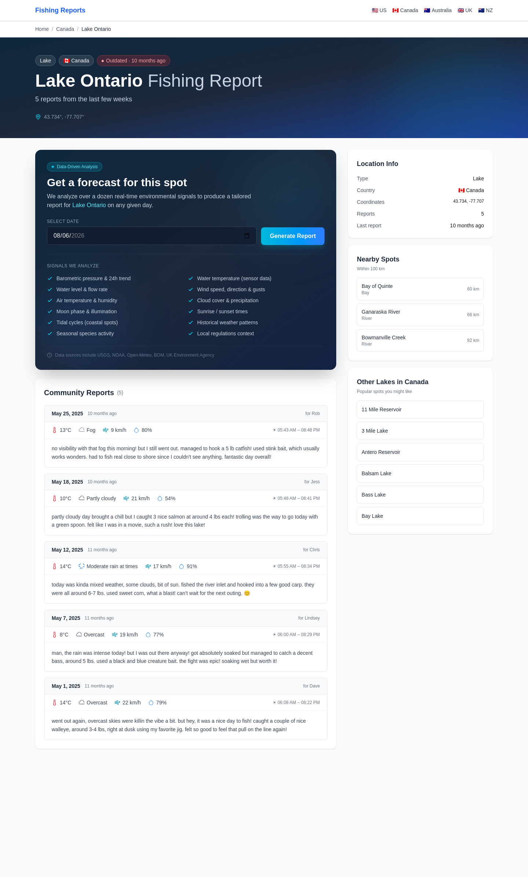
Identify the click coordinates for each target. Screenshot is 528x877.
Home (42, 29)
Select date (63, 221)
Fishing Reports (60, 10)
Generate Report (293, 236)
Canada (65, 29)
